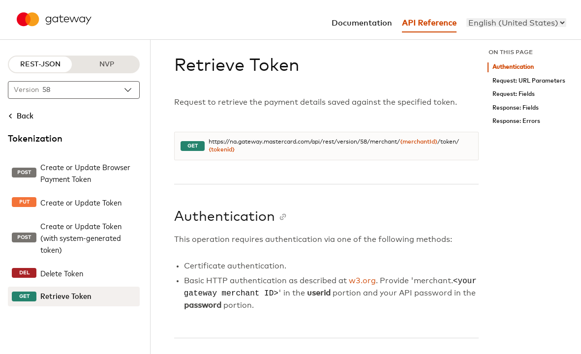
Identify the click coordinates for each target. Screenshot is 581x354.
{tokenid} (222, 150)
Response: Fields (515, 108)
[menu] (516, 22)
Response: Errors (516, 121)
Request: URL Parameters (528, 81)
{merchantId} (418, 142)
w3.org (362, 281)
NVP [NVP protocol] (106, 64)
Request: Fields (513, 94)
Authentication (513, 67)
